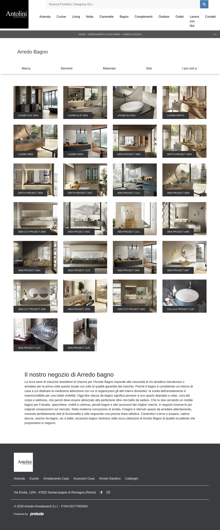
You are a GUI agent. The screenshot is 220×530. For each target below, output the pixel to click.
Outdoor (163, 16)
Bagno (124, 16)
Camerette (106, 16)
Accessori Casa (84, 478)
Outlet (180, 16)
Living (76, 16)
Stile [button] (149, 68)
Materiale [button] (109, 68)
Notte (89, 16)
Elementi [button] (67, 68)
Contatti (210, 16)
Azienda (45, 16)
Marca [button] (26, 68)
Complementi (143, 16)
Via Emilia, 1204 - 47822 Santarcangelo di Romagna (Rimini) (55, 492)
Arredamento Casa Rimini (104, 34)
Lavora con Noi (194, 21)
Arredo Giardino (110, 478)
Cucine (61, 16)
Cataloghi (131, 478)
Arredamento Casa (56, 478)
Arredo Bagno (132, 34)
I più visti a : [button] (190, 68)
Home (81, 34)
